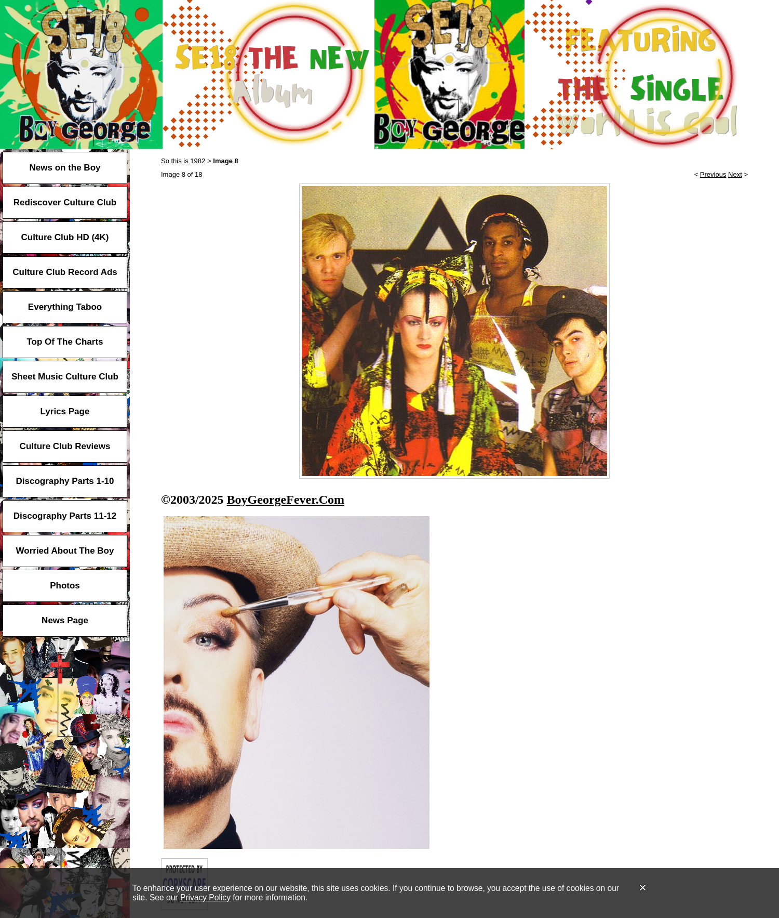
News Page (65, 620)
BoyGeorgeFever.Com (285, 499)
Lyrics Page (65, 411)
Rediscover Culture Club (65, 202)
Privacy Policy (205, 897)
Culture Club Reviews (65, 446)
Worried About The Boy (65, 551)
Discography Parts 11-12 (65, 516)
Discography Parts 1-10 (65, 481)
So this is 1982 (183, 161)
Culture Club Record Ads (64, 272)
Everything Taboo (65, 307)
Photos (65, 586)
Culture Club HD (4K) (65, 237)
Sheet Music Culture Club (64, 377)
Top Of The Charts (64, 342)
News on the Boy (65, 168)
